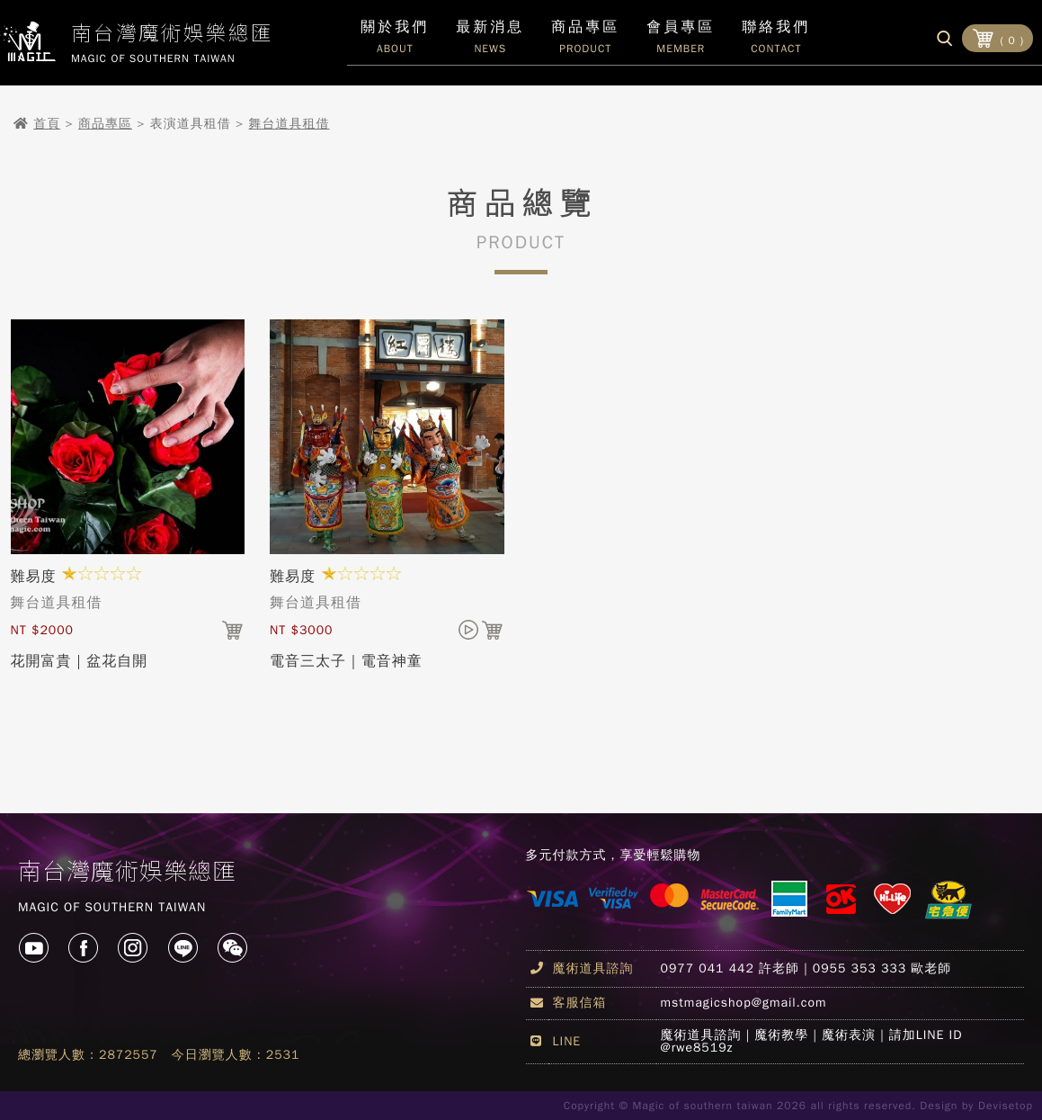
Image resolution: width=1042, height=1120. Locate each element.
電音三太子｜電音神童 (346, 661)
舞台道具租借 (289, 123)
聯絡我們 (776, 41)
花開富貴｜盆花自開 (79, 661)
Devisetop (1005, 1105)
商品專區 (105, 123)
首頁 (46, 123)
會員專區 (680, 41)
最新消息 (490, 41)
